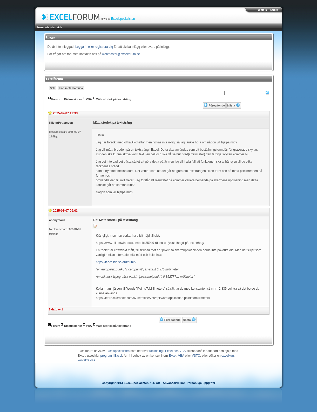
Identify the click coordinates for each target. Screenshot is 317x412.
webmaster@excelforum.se (121, 54)
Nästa (231, 105)
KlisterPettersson (61, 122)
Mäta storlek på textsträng (113, 99)
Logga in (262, 9)
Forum (55, 99)
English (274, 9)
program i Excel (111, 355)
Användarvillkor (174, 382)
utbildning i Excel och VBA (167, 351)
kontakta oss (86, 360)
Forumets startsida (49, 27)
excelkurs (228, 355)
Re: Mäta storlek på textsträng (115, 220)
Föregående (217, 105)
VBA (89, 99)
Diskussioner (73, 99)
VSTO (196, 355)
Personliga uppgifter (201, 382)
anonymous (57, 220)
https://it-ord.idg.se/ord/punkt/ (116, 262)
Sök (52, 88)
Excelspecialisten (123, 19)
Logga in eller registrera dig (94, 47)
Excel (172, 355)
